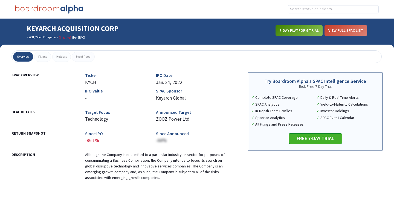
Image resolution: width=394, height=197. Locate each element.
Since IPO (94, 134)
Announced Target (173, 112)
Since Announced (172, 134)
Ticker (91, 76)
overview (23, 57)
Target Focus (97, 112)
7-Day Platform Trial (299, 30)
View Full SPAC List (345, 30)
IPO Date (164, 76)
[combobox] (333, 9)
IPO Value (94, 91)
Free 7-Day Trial (315, 138)
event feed (83, 57)
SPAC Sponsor (169, 91)
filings (42, 57)
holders (61, 57)
